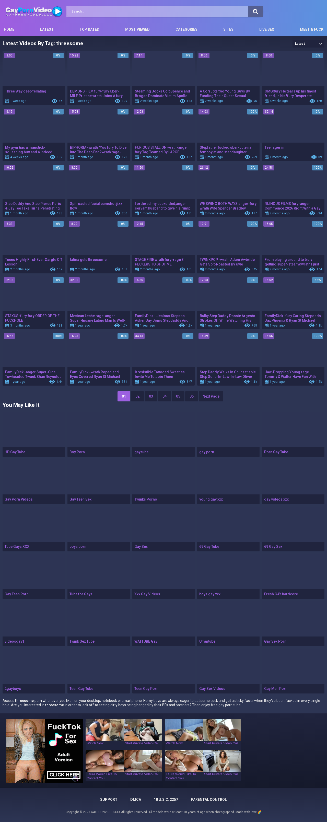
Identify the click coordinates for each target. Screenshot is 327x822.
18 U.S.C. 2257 (166, 799)
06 (192, 396)
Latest (47, 29)
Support (109, 799)
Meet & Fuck (311, 29)
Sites (228, 29)
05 (178, 396)
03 (151, 396)
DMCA (135, 799)
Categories (186, 29)
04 (164, 396)
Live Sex (266, 29)
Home (9, 29)
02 (137, 396)
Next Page (211, 396)
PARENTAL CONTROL (209, 799)
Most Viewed (137, 29)
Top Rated (89, 29)
